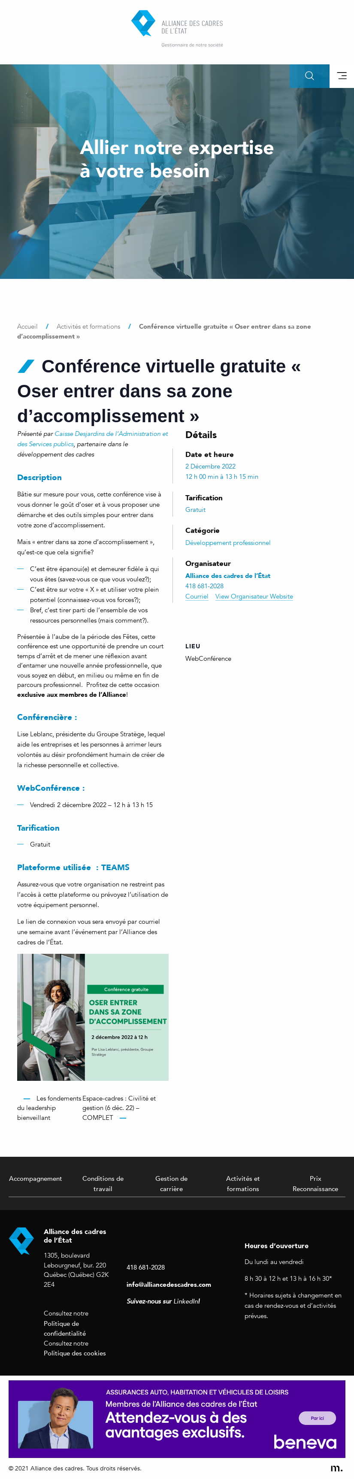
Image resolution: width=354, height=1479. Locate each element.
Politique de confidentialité (65, 1328)
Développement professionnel (228, 543)
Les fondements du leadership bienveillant (49, 1108)
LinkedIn (185, 1301)
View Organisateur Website (254, 596)
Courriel (197, 596)
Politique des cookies (75, 1353)
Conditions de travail (103, 1183)
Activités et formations (243, 1183)
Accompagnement (35, 1178)
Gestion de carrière (171, 1183)
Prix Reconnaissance (315, 1183)
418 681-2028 (146, 1267)
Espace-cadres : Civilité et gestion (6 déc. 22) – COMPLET (119, 1108)
